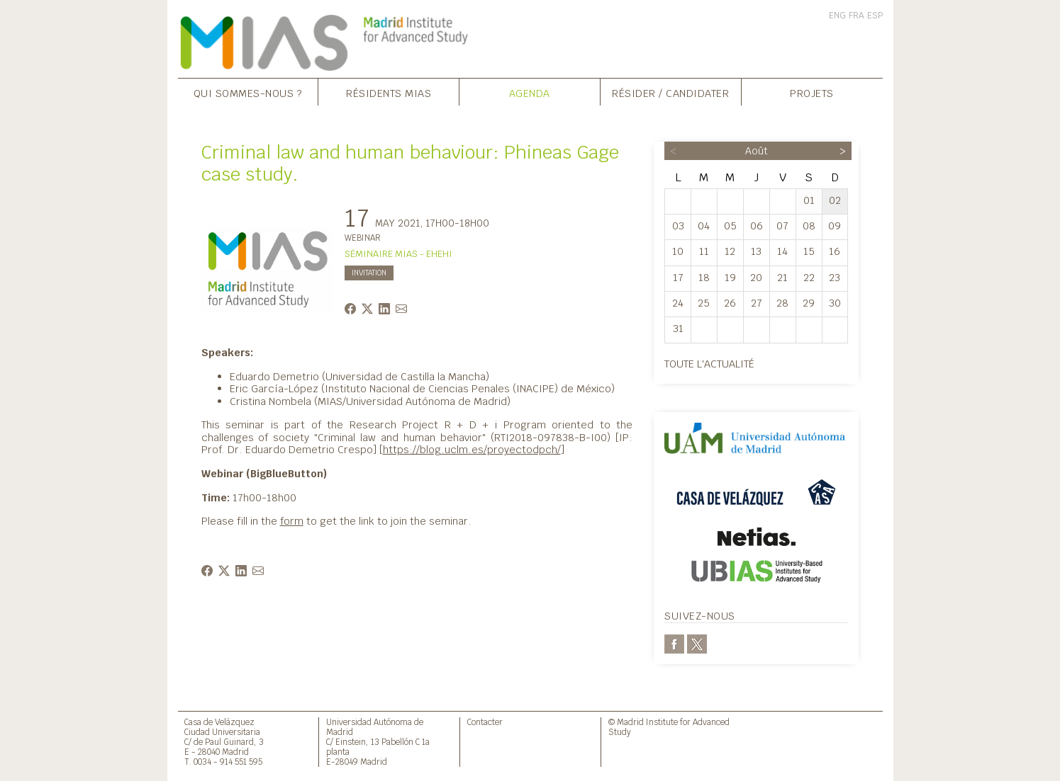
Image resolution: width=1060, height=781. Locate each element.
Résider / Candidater (670, 93)
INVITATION (369, 273)
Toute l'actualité (709, 363)
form (291, 521)
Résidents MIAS (388, 93)
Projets (812, 93)
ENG (837, 15)
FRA (856, 15)
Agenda (529, 93)
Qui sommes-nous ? (248, 93)
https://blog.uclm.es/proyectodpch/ (472, 449)
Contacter (485, 722)
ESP (875, 15)
